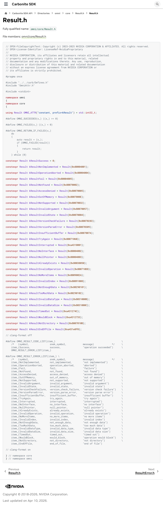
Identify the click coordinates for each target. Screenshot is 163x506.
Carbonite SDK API (22, 13)
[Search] (157, 4)
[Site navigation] (6, 4)
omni (57, 13)
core (67, 13)
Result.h (79, 13)
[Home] (6, 13)
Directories (44, 13)
